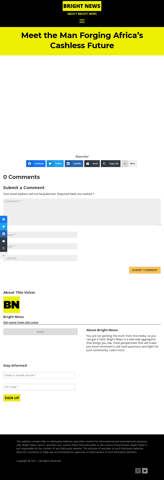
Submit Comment (145, 270)
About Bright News (82, 14)
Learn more (116, 350)
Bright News (13, 317)
